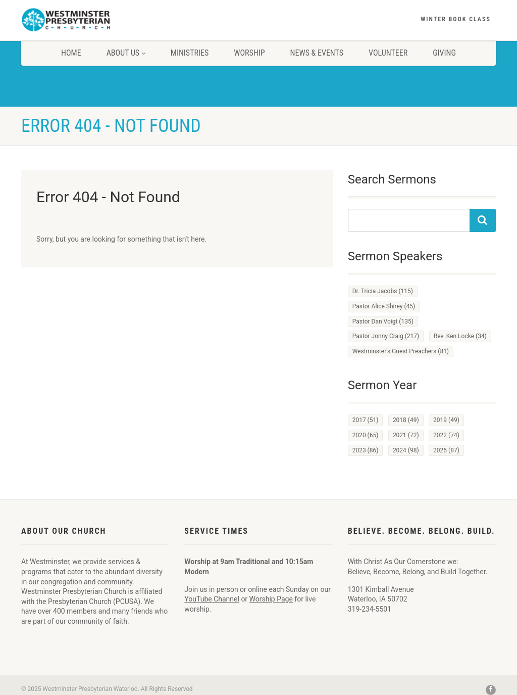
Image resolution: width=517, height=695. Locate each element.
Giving (444, 53)
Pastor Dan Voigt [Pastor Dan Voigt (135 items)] (382, 321)
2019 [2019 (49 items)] (446, 420)
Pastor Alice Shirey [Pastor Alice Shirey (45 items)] (384, 306)
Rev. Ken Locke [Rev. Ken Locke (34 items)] (460, 336)
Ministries (190, 53)
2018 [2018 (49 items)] (406, 420)
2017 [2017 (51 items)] (365, 420)
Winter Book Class (456, 19)
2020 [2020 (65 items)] (365, 435)
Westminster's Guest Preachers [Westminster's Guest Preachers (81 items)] (400, 351)
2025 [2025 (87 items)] (446, 450)
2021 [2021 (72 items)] (406, 435)
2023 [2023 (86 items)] (365, 450)
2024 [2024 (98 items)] (406, 450)
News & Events (316, 53)
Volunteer (388, 53)
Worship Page (271, 599)
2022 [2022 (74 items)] (446, 435)
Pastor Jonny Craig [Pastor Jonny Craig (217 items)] (386, 336)
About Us (126, 53)
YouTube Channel (211, 599)
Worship (249, 53)
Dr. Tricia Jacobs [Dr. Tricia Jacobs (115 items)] (382, 291)
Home (71, 53)
